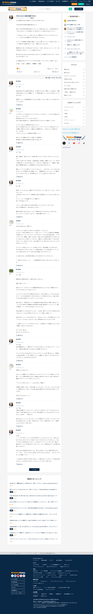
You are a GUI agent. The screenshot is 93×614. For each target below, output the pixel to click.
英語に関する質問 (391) (70, 89)
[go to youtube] (18, 575)
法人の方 (58, 1)
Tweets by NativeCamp (66, 147)
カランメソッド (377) (70, 76)
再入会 (87, 4)
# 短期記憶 (34, 63)
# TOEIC (18, 63)
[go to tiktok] (24, 575)
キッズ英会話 (33, 1)
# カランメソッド (68, 107)
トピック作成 (78, 9)
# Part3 (22, 63)
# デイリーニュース (69, 120)
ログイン (81, 4)
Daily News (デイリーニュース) (64, 572)
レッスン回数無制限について (55, 564)
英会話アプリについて (64, 566)
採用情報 (35, 596)
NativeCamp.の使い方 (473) (71, 82)
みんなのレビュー (44, 581)
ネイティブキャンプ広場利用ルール (71, 132)
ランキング (35, 581)
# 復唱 (39, 63)
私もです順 (58, 77)
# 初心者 (66, 123)
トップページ (36, 560)
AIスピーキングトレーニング (39, 575)
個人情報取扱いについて (69, 594)
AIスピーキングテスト (52, 575)
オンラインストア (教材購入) (56, 570)
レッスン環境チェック (50, 572)
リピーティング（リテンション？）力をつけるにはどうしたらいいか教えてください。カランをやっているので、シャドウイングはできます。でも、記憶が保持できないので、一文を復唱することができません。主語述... (34, 539)
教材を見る (35, 570)
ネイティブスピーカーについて (57, 581)
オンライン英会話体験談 (38, 589)
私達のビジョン (44, 596)
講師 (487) (67, 69)
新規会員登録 (44, 560)
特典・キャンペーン (37, 587)
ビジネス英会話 (50, 1)
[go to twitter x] (12, 575)
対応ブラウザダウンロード (52, 566)
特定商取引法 (58, 594)
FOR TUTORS (74, 1)
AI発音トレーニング (63, 575)
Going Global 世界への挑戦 (64, 587)
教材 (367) (67, 72)
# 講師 (65, 113)
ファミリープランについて (38, 566)
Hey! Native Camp (73, 575)
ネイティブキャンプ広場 (38, 577)
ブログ (47, 577)
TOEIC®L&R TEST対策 (37, 572)
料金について (67, 564)
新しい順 (48, 77)
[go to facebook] (15, 575)
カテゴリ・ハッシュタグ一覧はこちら (71, 129)
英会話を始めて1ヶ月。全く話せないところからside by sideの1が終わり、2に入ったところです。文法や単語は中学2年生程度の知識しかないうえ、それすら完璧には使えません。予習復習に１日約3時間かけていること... (34, 526)
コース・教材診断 (44, 570)
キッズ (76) (67, 85)
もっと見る (34, 469)
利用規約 (51, 594)
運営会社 (43, 594)
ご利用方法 (44, 564)
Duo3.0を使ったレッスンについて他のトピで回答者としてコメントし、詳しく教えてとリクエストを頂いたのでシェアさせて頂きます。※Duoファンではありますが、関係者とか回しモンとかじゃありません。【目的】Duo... (34, 502)
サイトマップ (36, 594)
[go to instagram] (21, 575)
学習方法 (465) (68, 79)
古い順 (52, 77)
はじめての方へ (36, 564)
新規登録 (74, 4)
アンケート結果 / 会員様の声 (50, 587)
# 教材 (65, 117)
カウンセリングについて (71, 581)
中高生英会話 (41, 1)
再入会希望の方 (59, 560)
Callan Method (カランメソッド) (71, 570)
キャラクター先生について (38, 583)
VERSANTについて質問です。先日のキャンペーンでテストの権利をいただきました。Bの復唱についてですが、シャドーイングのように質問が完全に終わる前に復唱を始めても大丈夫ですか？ (34, 533)
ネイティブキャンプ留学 (85, 1)
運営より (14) (67, 95)
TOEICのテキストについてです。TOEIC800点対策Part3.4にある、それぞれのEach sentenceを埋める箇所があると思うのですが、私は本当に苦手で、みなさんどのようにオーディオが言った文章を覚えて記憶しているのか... (34, 508)
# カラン (66, 110)
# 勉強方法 (28, 63)
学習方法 (32, 18)
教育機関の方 (65, 1)
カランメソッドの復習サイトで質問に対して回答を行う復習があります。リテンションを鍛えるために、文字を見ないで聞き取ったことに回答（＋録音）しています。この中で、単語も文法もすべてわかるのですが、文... (34, 514)
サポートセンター (50, 589)
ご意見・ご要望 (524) (70, 92)
